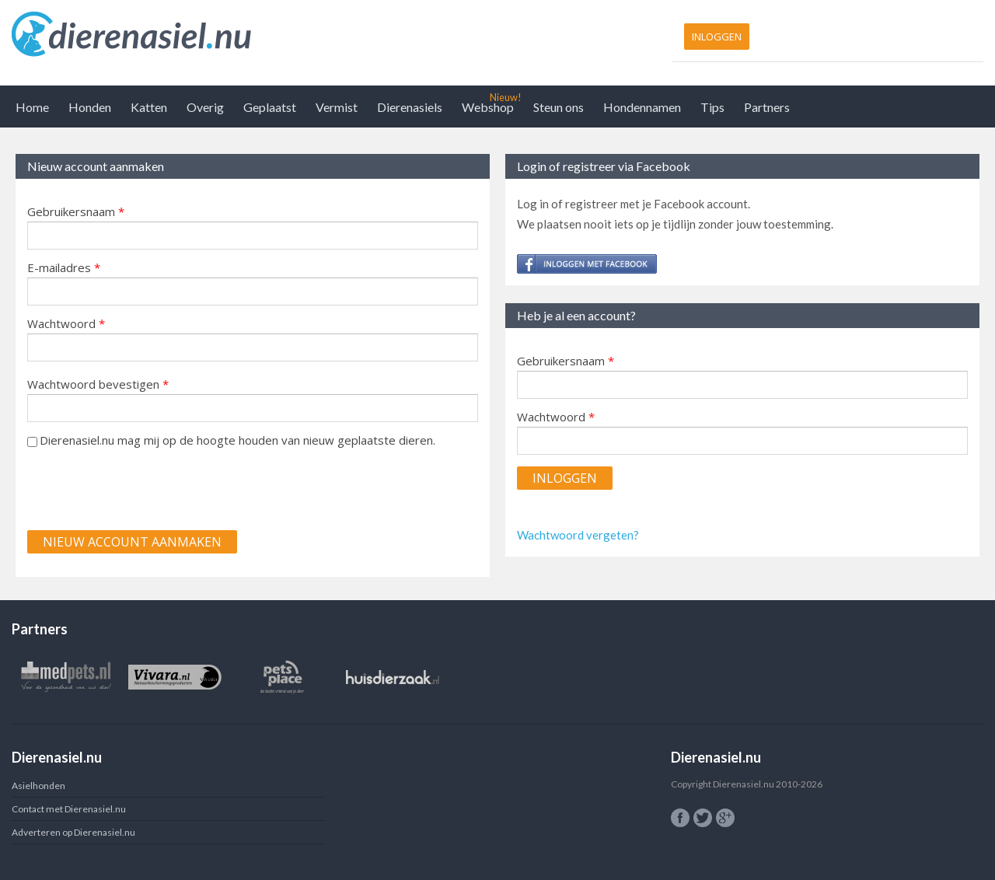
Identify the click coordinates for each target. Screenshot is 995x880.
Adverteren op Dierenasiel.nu (73, 832)
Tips (712, 107)
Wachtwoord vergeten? (578, 535)
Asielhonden (38, 785)
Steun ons (558, 107)
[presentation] (145, 488)
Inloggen (717, 37)
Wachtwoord (66, 323)
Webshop (488, 107)
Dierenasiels (409, 107)
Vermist (337, 107)
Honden (89, 107)
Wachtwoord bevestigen (98, 384)
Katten (149, 107)
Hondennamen (642, 107)
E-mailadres (63, 267)
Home (32, 107)
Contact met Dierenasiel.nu (69, 809)
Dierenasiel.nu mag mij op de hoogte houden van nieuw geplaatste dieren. (237, 440)
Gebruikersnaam (75, 211)
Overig (205, 107)
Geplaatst (269, 107)
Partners (767, 107)
